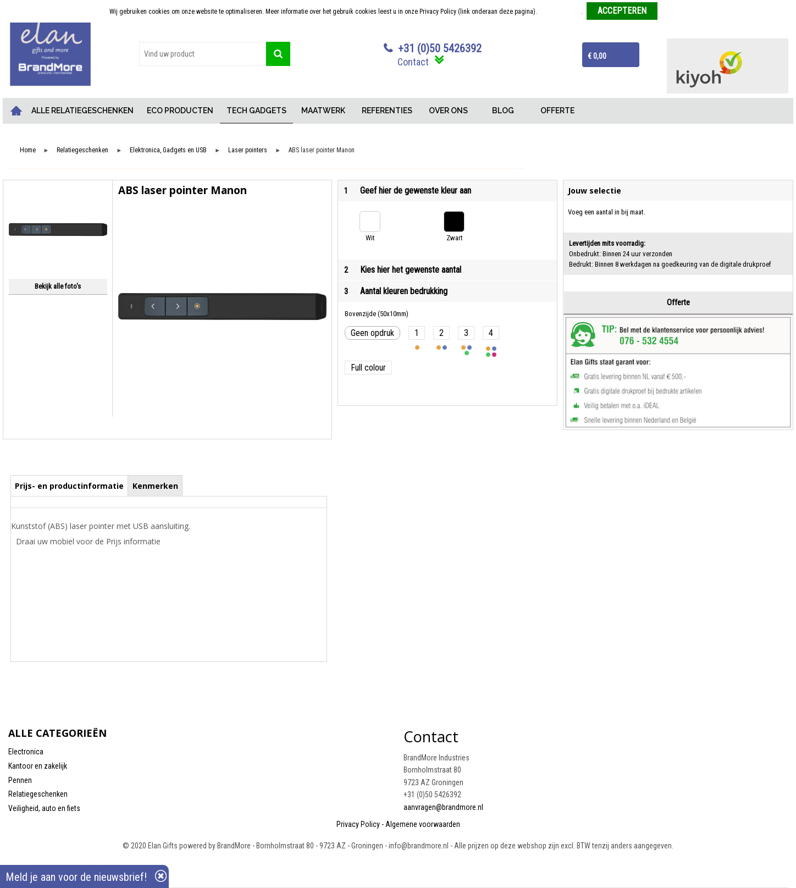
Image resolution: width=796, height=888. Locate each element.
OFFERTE (557, 110)
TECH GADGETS (256, 110)
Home (16, 111)
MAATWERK (323, 110)
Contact (413, 62)
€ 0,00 (597, 56)
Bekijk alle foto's (58, 286)
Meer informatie (560, 11)
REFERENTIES (387, 110)
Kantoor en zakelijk (37, 766)
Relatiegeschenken (82, 150)
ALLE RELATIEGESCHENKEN (82, 110)
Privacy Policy (358, 824)
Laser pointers (247, 150)
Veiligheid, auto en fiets (44, 808)
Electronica (25, 751)
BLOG (503, 110)
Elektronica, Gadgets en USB (168, 150)
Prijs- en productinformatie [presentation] (69, 486)
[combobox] (202, 54)
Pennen (20, 780)
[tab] (69, 485)
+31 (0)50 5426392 (440, 48)
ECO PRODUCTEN (180, 110)
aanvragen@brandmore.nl (443, 807)
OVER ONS (448, 110)
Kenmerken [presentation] (155, 486)
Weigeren (674, 11)
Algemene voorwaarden (422, 824)
